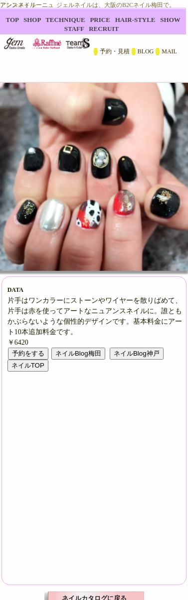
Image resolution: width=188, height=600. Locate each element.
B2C (94, 40)
